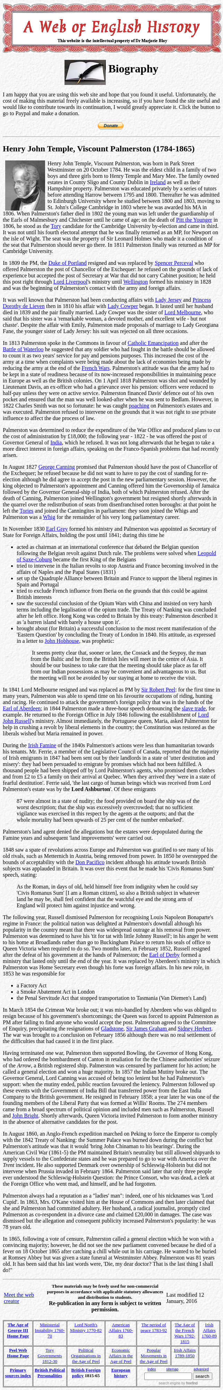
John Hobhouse (62, 641)
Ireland (157, 182)
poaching (139, 406)
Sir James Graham (147, 1029)
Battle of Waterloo (23, 349)
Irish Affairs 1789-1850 (185, 1353)
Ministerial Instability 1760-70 (50, 1330)
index (152, 1369)
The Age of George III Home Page (18, 1330)
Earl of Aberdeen (22, 708)
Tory (56, 226)
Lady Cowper (123, 306)
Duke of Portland (68, 263)
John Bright (25, 1116)
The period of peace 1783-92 (153, 1327)
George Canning (56, 467)
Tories (27, 511)
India (56, 442)
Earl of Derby (164, 955)
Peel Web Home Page (18, 1353)
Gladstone (112, 1029)
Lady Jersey (168, 300)
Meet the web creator (19, 1298)
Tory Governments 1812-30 (49, 1356)
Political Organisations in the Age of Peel (86, 1356)
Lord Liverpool (70, 282)
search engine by (177, 1383)
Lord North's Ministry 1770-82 (86, 1327)
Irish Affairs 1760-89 (209, 1330)
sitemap (172, 1369)
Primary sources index (18, 1372)
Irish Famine (42, 745)
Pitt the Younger (194, 220)
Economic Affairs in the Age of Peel (121, 1356)
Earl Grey (57, 529)
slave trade (194, 708)
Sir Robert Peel (158, 690)
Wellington (135, 282)
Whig (49, 517)
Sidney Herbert (194, 1029)
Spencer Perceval (174, 263)
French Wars (96, 368)
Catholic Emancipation (153, 343)
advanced (201, 1369)
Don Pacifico (89, 862)
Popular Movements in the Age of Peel (154, 1356)
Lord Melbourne (182, 312)
